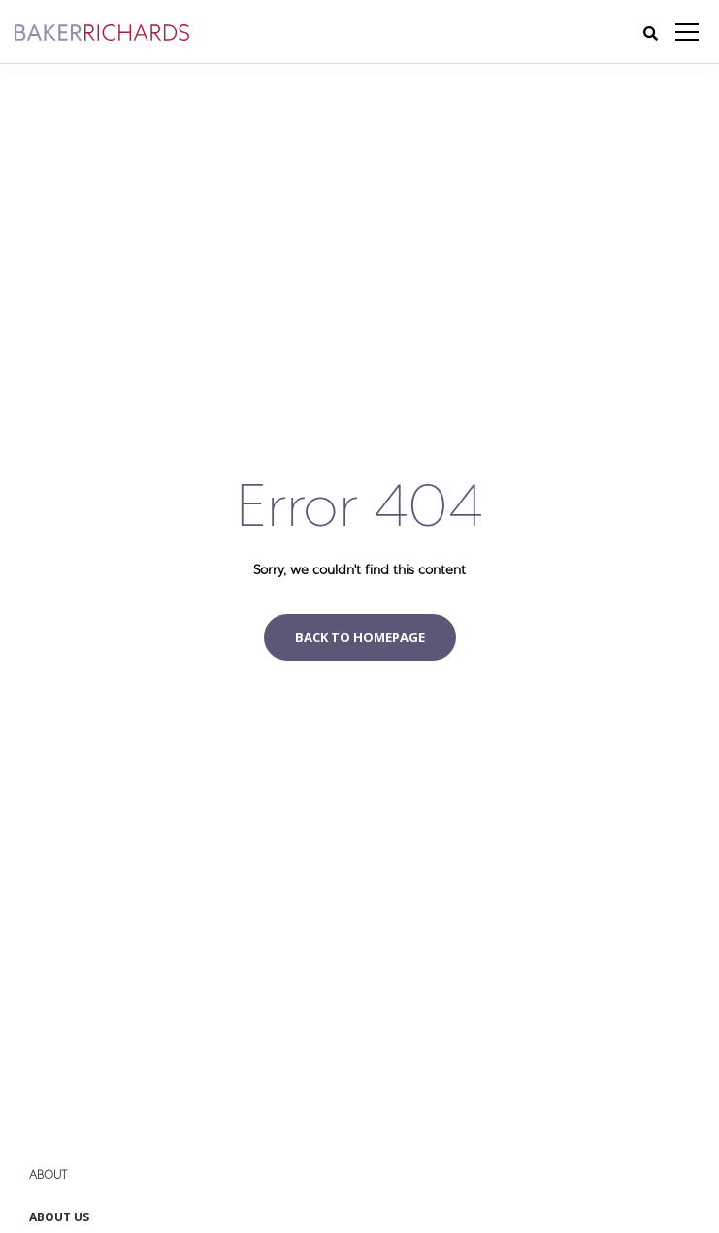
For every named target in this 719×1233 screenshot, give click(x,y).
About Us (59, 1217)
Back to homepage (360, 637)
